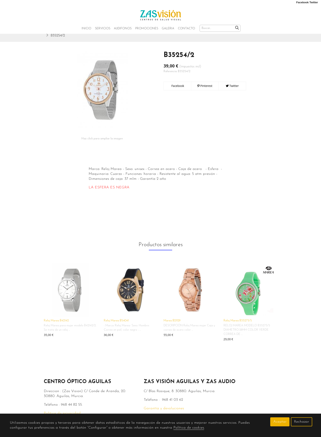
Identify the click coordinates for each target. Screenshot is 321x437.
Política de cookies (188, 428)
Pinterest (204, 90)
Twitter (232, 90)
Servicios (102, 28)
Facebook (177, 90)
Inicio (86, 28)
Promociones (146, 28)
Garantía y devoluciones (164, 413)
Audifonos (123, 28)
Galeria (168, 28)
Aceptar (280, 422)
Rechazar (301, 422)
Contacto (186, 28)
